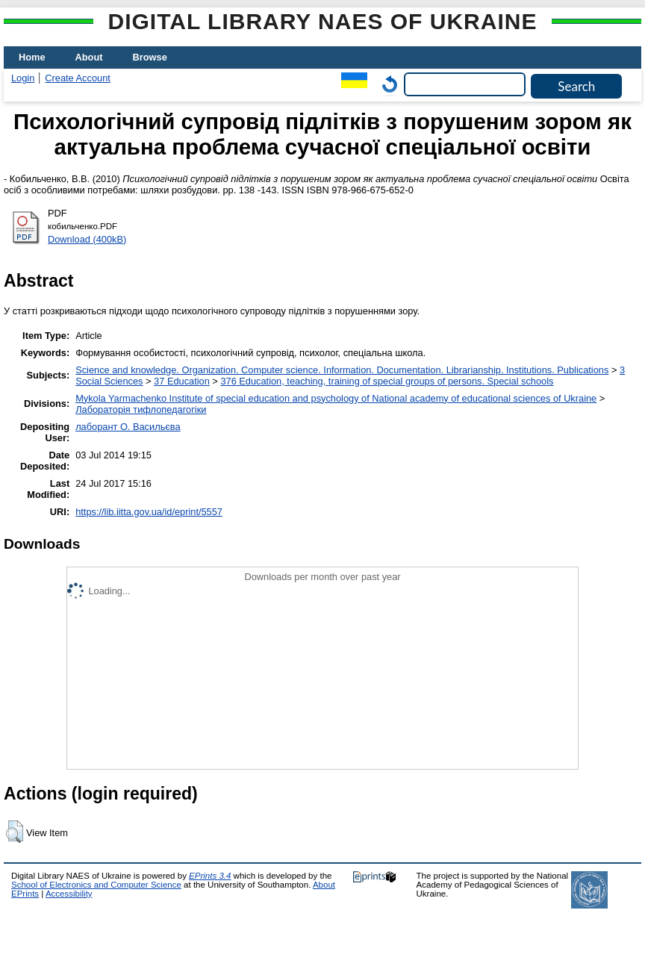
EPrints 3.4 (210, 875)
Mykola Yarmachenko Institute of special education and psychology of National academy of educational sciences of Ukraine (335, 398)
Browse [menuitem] (150, 57)
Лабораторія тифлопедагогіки (140, 409)
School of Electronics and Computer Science (96, 884)
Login (22, 78)
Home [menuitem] (32, 57)
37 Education (182, 381)
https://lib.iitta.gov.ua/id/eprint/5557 (148, 511)
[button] (14, 831)
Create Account (77, 78)
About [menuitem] (89, 57)
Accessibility (69, 893)
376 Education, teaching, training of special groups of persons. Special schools (386, 381)
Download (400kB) (87, 239)
